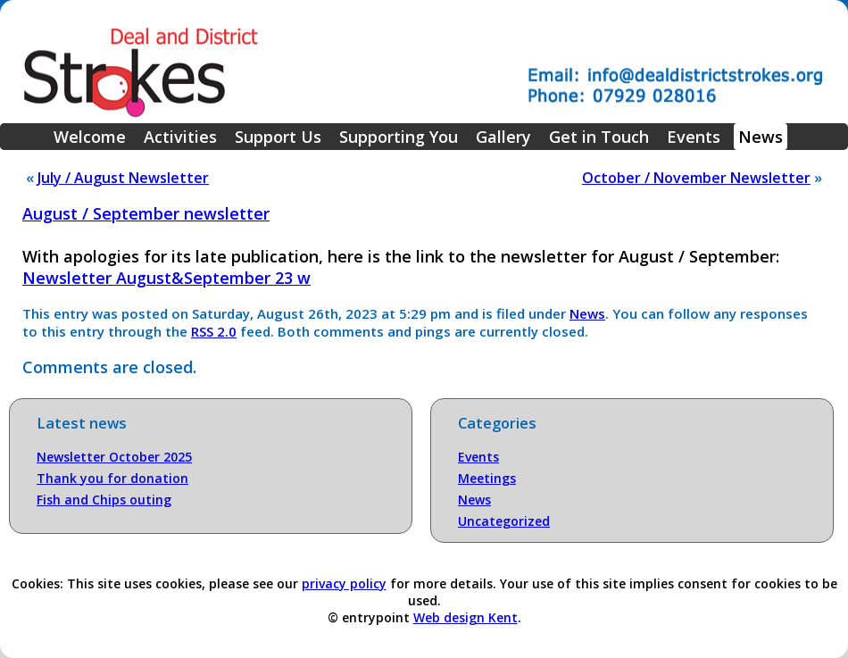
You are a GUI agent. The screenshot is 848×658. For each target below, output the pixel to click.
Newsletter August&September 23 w (166, 277)
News (760, 136)
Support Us (278, 136)
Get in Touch (599, 136)
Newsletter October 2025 (114, 456)
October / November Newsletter (696, 177)
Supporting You (398, 136)
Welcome (90, 136)
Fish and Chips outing (104, 499)
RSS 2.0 (214, 331)
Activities (180, 136)
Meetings (487, 478)
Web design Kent (465, 617)
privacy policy (344, 583)
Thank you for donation (112, 478)
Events (693, 136)
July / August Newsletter (123, 177)
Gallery (503, 136)
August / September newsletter (146, 213)
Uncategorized (504, 520)
